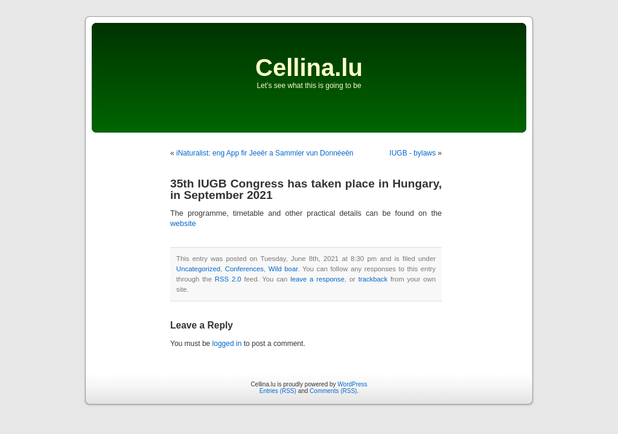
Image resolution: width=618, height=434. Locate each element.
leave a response (317, 279)
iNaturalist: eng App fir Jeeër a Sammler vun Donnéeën (265, 153)
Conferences (244, 268)
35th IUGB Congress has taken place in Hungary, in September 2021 (306, 189)
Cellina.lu (309, 67)
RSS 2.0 (228, 279)
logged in (227, 343)
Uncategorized (198, 268)
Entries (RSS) (278, 391)
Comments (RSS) (333, 391)
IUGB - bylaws (412, 153)
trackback (372, 279)
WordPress (352, 384)
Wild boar (283, 268)
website (183, 223)
